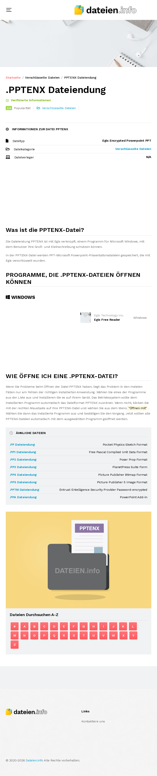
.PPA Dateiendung (23, 497)
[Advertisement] (78, 194)
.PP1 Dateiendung (23, 452)
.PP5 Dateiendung (23, 482)
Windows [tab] (20, 297)
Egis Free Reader (107, 320)
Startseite (13, 77)
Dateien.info (34, 760)
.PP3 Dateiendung (23, 467)
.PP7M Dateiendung (24, 490)
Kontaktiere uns (93, 721)
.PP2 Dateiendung (23, 459)
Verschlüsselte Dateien (42, 77)
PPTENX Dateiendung (80, 77)
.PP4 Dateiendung (23, 475)
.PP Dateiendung (22, 444)
